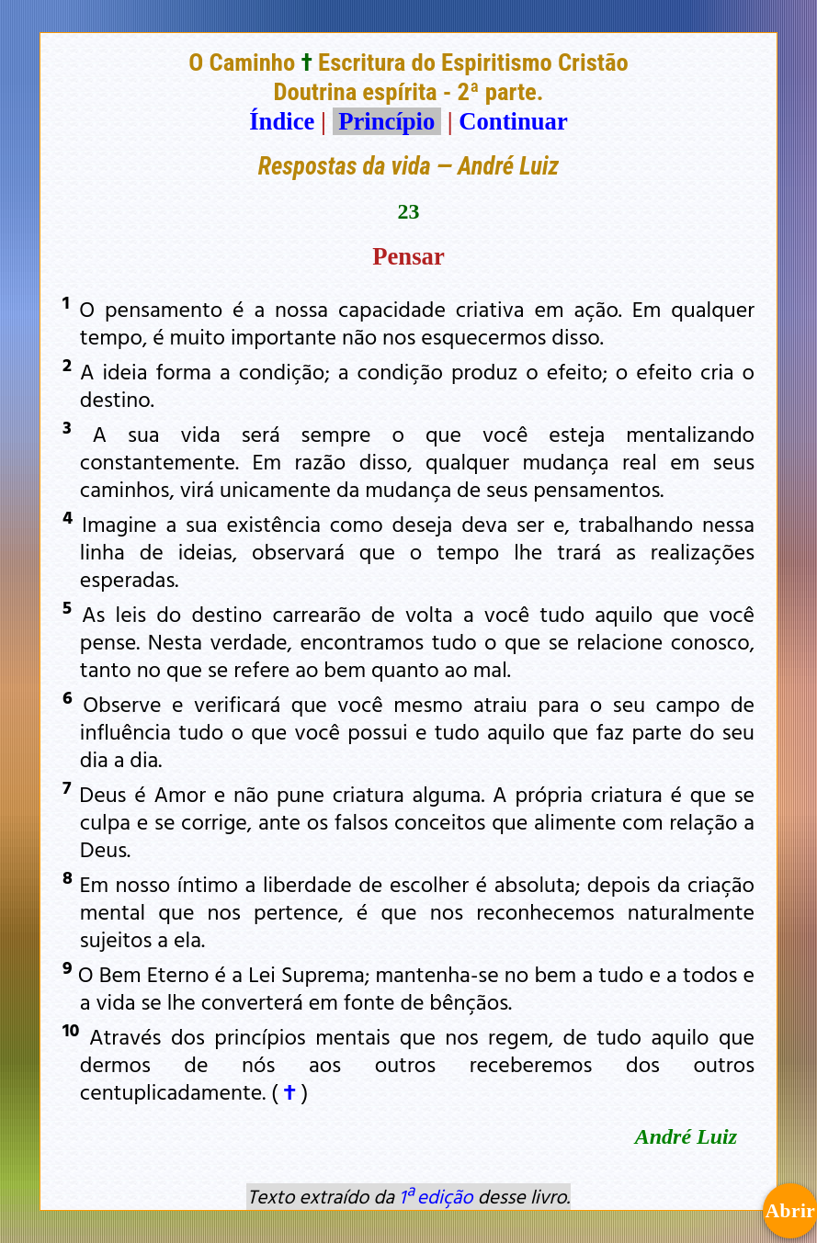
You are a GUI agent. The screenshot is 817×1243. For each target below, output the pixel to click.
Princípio (387, 121)
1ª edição (435, 1196)
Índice (281, 121)
